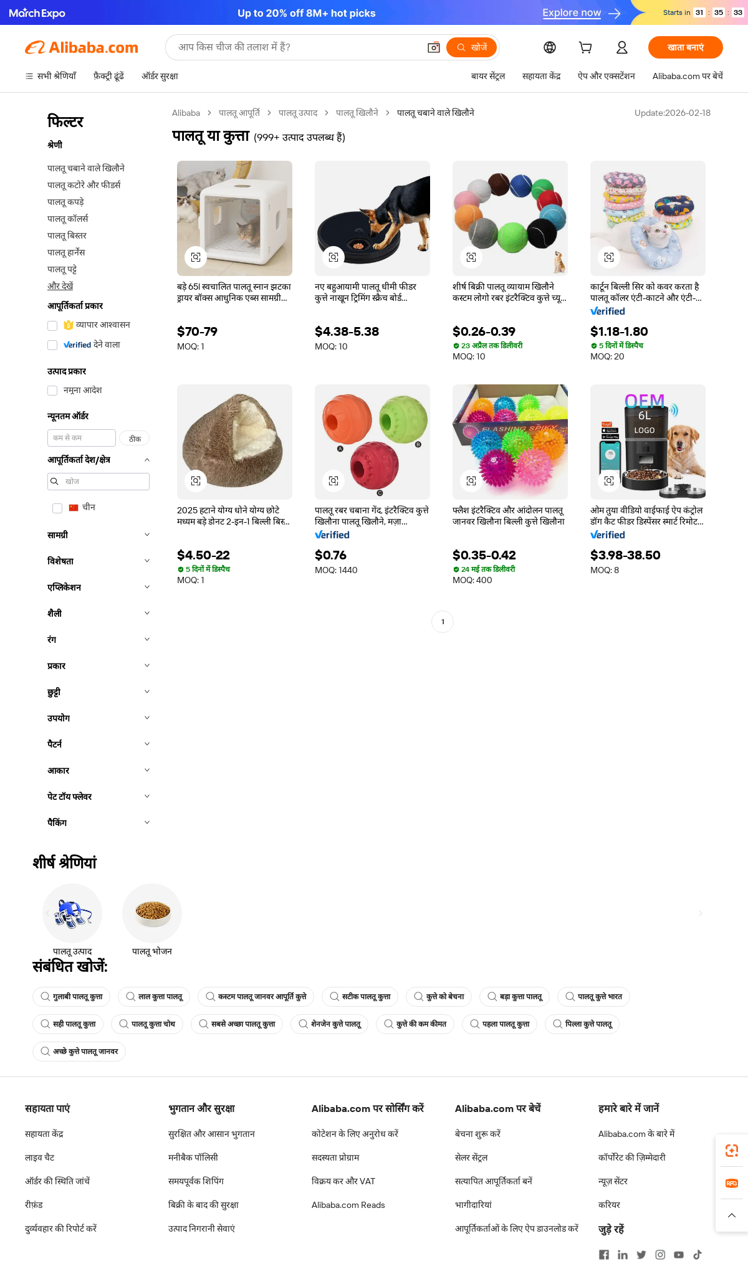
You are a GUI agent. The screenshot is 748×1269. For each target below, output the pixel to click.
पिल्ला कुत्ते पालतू (582, 1024)
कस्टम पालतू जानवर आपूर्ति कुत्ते (256, 997)
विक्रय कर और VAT (343, 1181)
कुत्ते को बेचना (439, 997)
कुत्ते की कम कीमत (415, 1024)
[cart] (587, 49)
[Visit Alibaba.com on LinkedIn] (622, 1254)
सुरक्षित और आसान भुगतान (211, 1134)
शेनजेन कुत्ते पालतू (329, 1024)
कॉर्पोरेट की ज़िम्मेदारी (632, 1157)
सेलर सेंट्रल (471, 1157)
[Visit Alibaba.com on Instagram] (660, 1254)
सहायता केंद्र (44, 1134)
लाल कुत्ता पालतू (154, 997)
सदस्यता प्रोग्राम (335, 1157)
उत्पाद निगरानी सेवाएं (201, 1228)
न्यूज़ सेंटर (613, 1181)
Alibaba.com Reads (348, 1205)
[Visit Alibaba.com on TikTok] (697, 1254)
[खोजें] (471, 47)
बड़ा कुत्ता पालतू (514, 997)
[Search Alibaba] (297, 47)
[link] (732, 1150)
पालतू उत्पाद (298, 113)
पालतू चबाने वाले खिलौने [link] (435, 113)
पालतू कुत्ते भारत (593, 997)
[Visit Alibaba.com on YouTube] (678, 1254)
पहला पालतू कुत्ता (499, 1024)
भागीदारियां (473, 1205)
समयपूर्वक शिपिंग (196, 1181)
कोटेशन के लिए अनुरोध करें (355, 1134)
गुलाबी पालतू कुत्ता (71, 997)
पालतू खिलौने (357, 113)
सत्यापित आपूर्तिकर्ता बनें (493, 1181)
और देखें (60, 286)
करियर (609, 1205)
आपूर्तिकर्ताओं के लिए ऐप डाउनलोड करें (516, 1228)
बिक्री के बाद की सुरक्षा (203, 1205)
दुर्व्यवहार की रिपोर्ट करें (61, 1228)
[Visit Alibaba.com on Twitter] (641, 1254)
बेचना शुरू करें (478, 1134)
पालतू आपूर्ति (239, 113)
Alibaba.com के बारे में (636, 1134)
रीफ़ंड (33, 1205)
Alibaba (186, 113)
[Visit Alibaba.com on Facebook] (604, 1254)
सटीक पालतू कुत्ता (360, 997)
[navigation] (94, 472)
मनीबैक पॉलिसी (193, 1157)
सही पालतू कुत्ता (68, 1024)
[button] (433, 47)
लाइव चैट (39, 1157)
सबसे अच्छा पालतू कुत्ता (237, 1024)
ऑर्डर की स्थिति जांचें (57, 1181)
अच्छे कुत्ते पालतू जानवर (79, 1052)
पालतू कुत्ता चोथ (147, 1024)
